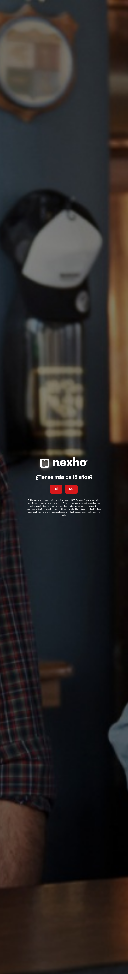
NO (71, 489)
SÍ (56, 489)
